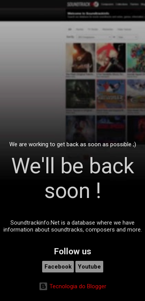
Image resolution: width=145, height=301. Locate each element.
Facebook (58, 266)
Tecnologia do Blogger (72, 286)
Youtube (89, 266)
